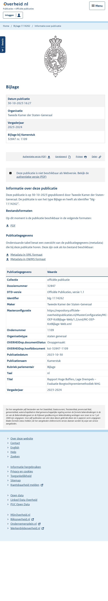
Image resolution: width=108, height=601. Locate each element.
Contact (15, 443)
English (14, 447)
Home (6, 25)
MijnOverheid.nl (20, 515)
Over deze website (21, 438)
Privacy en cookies (21, 471)
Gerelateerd (63, 156)
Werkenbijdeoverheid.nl (25, 528)
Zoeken (15, 456)
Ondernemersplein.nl (23, 524)
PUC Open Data (20, 504)
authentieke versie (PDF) (31, 177)
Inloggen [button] (9, 15)
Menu (99, 6)
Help (13, 452)
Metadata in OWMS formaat (28, 259)
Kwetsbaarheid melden (24, 485)
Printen (81, 156)
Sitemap (15, 480)
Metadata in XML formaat (26, 254)
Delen (96, 156)
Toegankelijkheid (21, 476)
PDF (12, 225)
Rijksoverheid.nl (20, 519)
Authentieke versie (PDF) (36, 157)
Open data (17, 495)
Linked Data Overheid (23, 500)
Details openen (2, 48)
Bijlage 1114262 (21, 25)
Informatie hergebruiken (25, 467)
